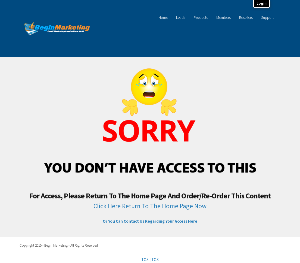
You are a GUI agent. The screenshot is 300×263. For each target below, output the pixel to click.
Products (201, 17)
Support (267, 17)
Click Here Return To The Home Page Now (150, 206)
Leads (180, 17)
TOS (145, 259)
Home (163, 17)
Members (223, 17)
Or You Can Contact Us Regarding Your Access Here (150, 221)
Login (262, 3)
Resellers (246, 17)
